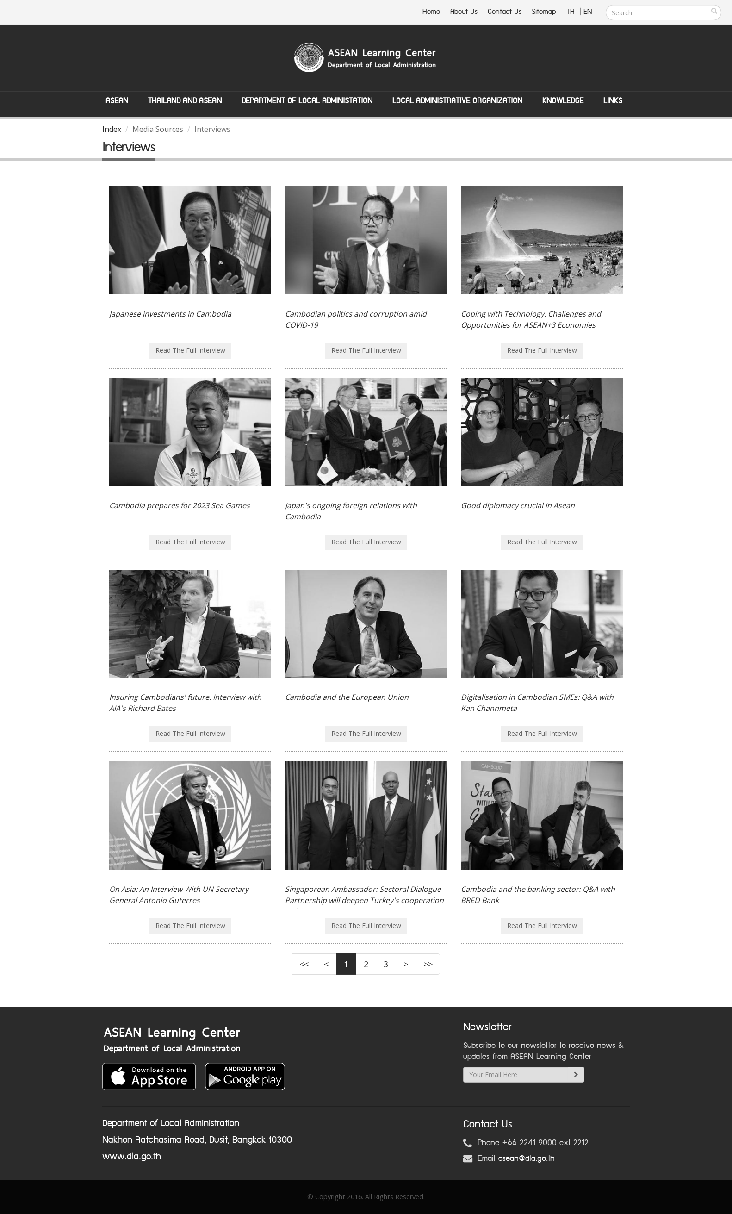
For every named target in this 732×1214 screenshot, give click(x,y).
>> (428, 964)
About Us (464, 12)
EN (587, 12)
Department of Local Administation (307, 100)
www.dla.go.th (131, 1156)
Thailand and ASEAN (185, 100)
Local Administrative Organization (457, 100)
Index (111, 129)
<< (304, 964)
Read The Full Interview (190, 350)
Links (612, 100)
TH (571, 12)
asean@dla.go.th (526, 1158)
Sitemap (544, 12)
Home (431, 12)
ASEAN (116, 100)
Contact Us (504, 12)
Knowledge (562, 100)
